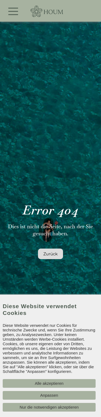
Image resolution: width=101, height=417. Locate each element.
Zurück (50, 253)
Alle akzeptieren (49, 383)
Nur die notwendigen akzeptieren (49, 407)
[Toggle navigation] (13, 11)
